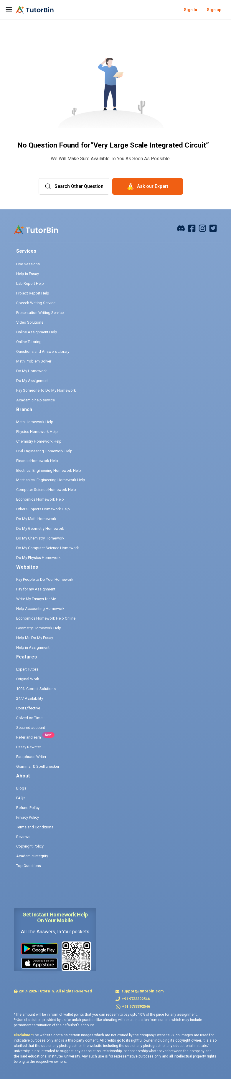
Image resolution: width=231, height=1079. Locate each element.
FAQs (20, 798)
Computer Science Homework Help (46, 489)
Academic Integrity (32, 856)
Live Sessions (28, 264)
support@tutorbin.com (142, 991)
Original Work (27, 679)
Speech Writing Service (35, 303)
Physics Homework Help (37, 431)
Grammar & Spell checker (37, 766)
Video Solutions (29, 322)
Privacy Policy (27, 817)
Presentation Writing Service (40, 312)
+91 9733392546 (136, 999)
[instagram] (202, 228)
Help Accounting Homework (40, 608)
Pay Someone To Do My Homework (46, 390)
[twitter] (213, 228)
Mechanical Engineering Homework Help (50, 480)
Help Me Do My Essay (34, 638)
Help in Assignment (33, 647)
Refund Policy (27, 807)
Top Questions (28, 865)
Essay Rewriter (28, 747)
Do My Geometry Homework (40, 528)
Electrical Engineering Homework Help (48, 470)
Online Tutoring (29, 342)
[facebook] (181, 228)
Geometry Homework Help (38, 628)
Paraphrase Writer (31, 756)
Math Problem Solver (33, 361)
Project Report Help (32, 293)
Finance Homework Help (37, 461)
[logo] (35, 9)
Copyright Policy (30, 846)
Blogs (21, 788)
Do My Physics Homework (38, 557)
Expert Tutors (27, 669)
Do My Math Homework (36, 519)
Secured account (30, 727)
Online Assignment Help (36, 332)
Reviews (23, 837)
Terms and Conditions (34, 827)
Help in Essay (27, 274)
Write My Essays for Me (36, 599)
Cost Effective (28, 708)
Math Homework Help (34, 422)
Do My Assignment (32, 380)
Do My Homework (31, 371)
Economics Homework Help (40, 499)
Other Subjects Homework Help (43, 509)
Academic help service (35, 400)
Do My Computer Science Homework (47, 548)
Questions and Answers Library (42, 351)
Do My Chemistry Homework (40, 538)
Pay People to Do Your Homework (44, 579)
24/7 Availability (29, 698)
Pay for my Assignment (35, 589)
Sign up (214, 9)
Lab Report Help (30, 283)
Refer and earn (28, 737)
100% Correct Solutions (36, 688)
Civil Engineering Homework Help (44, 451)
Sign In (190, 9)
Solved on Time (29, 718)
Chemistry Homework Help (39, 441)
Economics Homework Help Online (45, 618)
